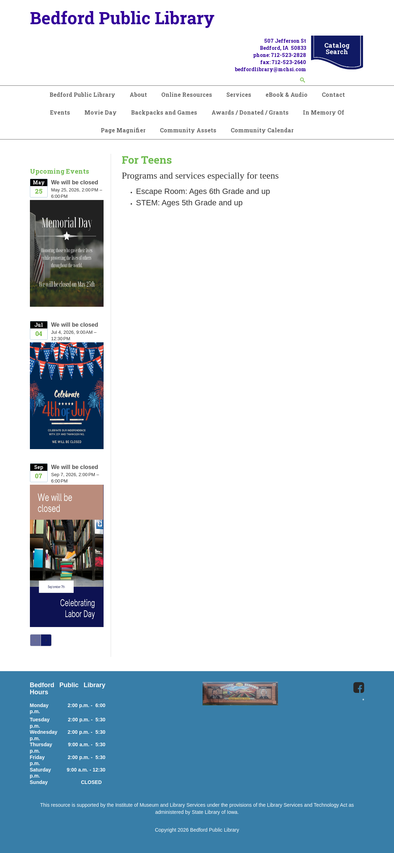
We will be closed (74, 182)
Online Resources (186, 94)
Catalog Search (337, 48)
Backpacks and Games (164, 112)
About (138, 94)
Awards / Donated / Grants (250, 112)
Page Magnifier (123, 130)
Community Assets (188, 130)
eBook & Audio (287, 94)
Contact (333, 94)
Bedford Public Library (82, 94)
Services (238, 94)
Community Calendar (262, 130)
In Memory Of (323, 112)
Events (60, 112)
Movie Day (100, 112)
